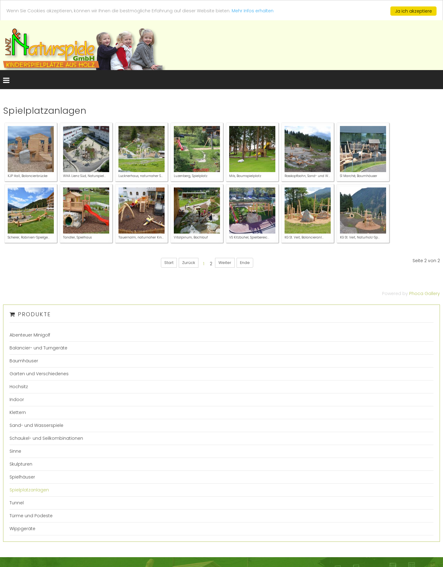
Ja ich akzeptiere (413, 11)
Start (169, 262)
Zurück (188, 262)
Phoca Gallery (424, 293)
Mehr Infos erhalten (252, 11)
